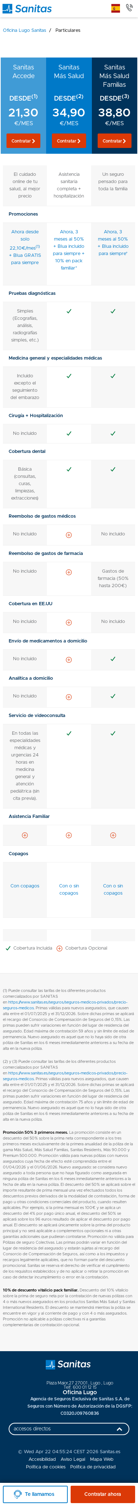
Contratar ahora (102, 1494)
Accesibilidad (42, 1459)
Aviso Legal (73, 1459)
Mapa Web (101, 1459)
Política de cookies (46, 1467)
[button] (23, 140)
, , (79, 1383)
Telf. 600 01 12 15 (80, 1387)
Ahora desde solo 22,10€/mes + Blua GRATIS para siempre (25, 247)
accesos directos (70, 1430)
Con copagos (24, 886)
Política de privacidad (93, 1467)
